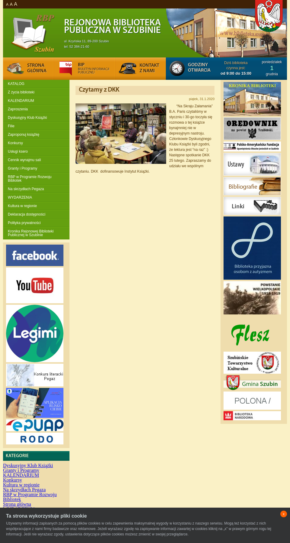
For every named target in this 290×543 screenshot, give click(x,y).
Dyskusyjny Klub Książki (27, 117)
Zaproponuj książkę (23, 134)
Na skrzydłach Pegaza (26, 189)
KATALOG (16, 84)
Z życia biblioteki (21, 92)
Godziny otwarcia (199, 68)
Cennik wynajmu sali (24, 160)
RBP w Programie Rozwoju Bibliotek (30, 179)
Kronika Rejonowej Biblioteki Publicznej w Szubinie (30, 233)
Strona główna (17, 504)
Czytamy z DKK (99, 90)
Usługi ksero (18, 151)
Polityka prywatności (24, 223)
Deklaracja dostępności (26, 214)
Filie (11, 126)
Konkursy (15, 143)
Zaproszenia (18, 109)
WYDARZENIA (20, 197)
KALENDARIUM (21, 101)
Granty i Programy (22, 168)
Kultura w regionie (22, 206)
